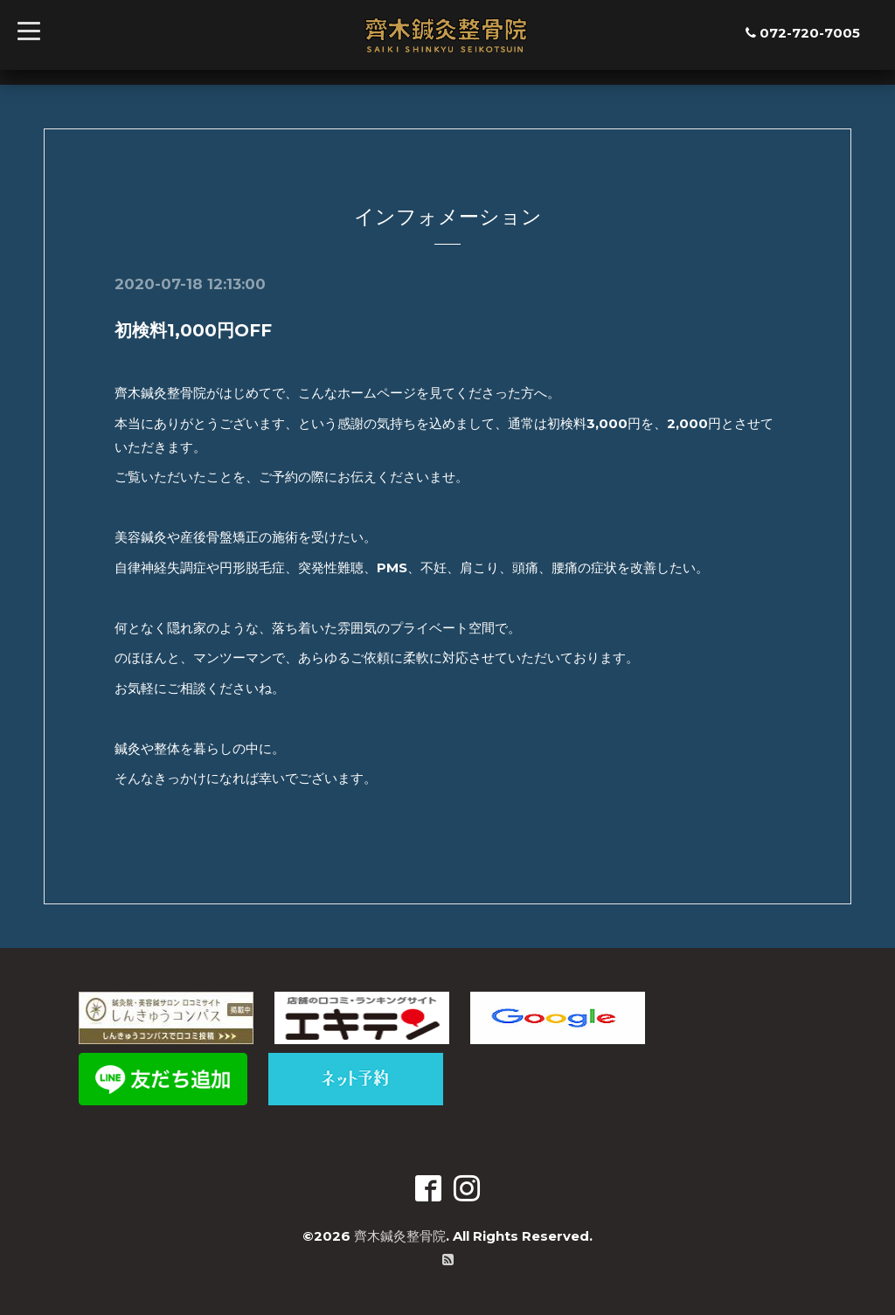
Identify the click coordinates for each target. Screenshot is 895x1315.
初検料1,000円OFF (193, 330)
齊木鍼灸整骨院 (400, 1236)
